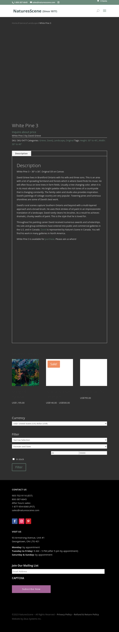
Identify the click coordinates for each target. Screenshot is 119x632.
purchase (49, 239)
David (43, 229)
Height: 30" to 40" (89, 140)
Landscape (33, 23)
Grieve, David (46, 140)
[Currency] (59, 423)
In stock (20, 459)
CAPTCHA (18, 578)
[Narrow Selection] (59, 440)
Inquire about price (24, 132)
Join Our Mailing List (25, 565)
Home (15, 23)
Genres (22, 23)
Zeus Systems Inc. (32, 618)
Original (70, 140)
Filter (19, 467)
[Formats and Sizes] (59, 446)
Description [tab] (21, 153)
